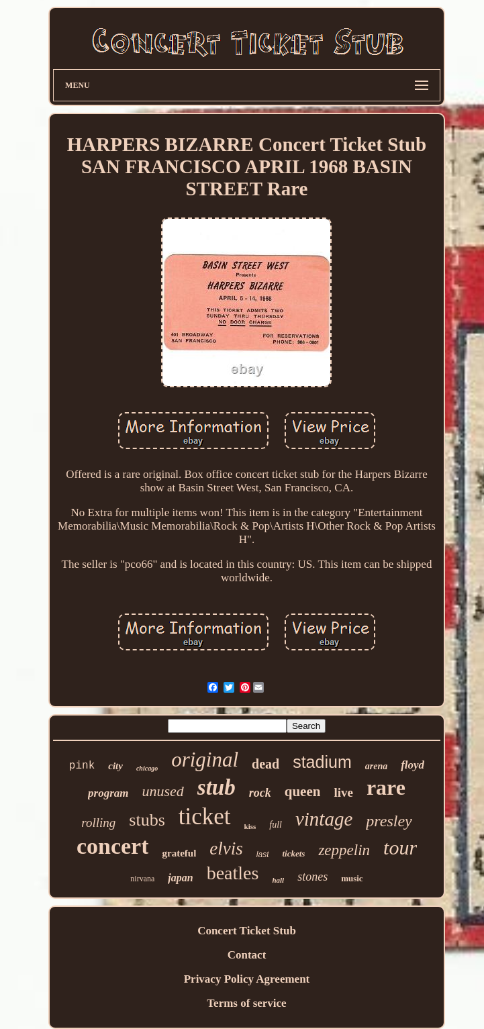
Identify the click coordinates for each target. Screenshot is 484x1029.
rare (386, 787)
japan (180, 877)
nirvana (142, 878)
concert (113, 846)
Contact (247, 954)
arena (376, 766)
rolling (98, 823)
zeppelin (344, 850)
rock (260, 792)
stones (312, 876)
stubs (146, 820)
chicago (147, 768)
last (262, 854)
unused (163, 791)
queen (303, 791)
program (108, 793)
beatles (233, 873)
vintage (323, 819)
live (343, 792)
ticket (205, 816)
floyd (412, 764)
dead (265, 763)
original (204, 759)
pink (82, 766)
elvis (225, 848)
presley (389, 821)
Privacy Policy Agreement (247, 979)
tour (400, 847)
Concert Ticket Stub (246, 930)
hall (278, 880)
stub (216, 787)
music (352, 878)
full (275, 825)
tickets (293, 853)
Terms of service (246, 1003)
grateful (179, 853)
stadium (322, 761)
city (115, 766)
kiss (250, 826)
